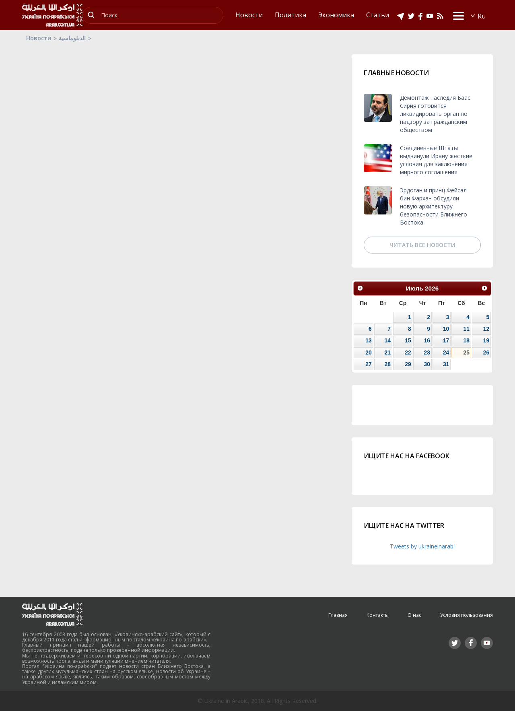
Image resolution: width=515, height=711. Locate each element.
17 (446, 340)
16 (427, 340)
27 (368, 364)
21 (388, 352)
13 (368, 340)
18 (466, 340)
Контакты (378, 615)
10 (446, 329)
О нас (414, 615)
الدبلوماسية (72, 38)
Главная (338, 615)
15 (408, 340)
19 (486, 340)
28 (388, 364)
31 (446, 364)
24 (446, 352)
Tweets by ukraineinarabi (422, 546)
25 (466, 352)
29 (408, 364)
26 (486, 352)
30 (427, 364)
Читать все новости (422, 245)
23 (427, 352)
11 (466, 329)
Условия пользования (466, 615)
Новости (38, 38)
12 (486, 329)
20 (368, 352)
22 (408, 352)
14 (388, 340)
